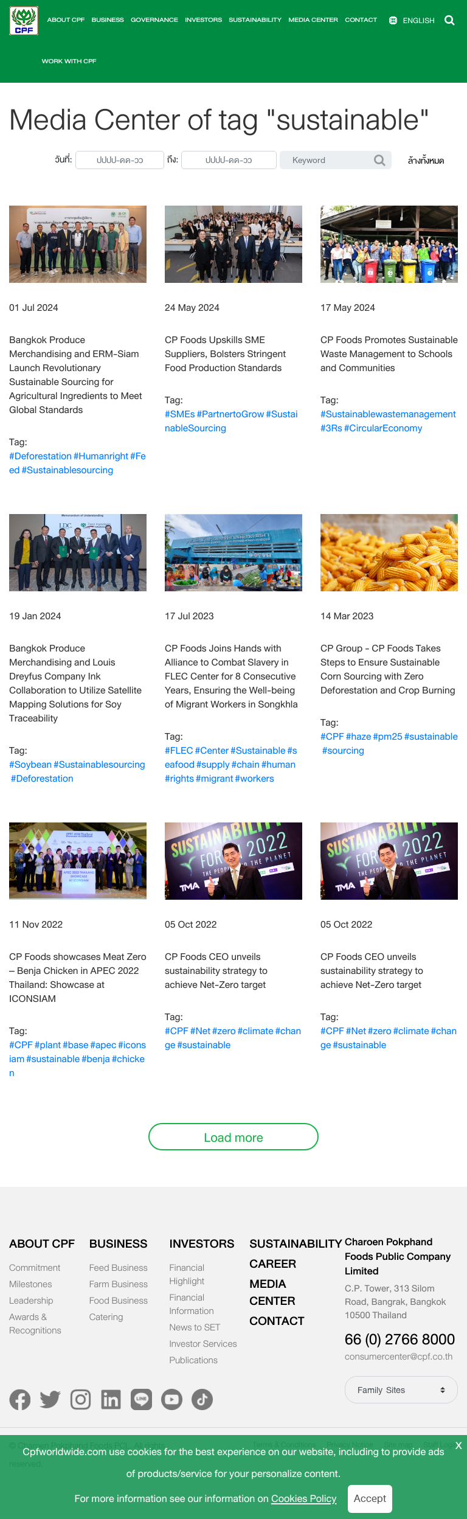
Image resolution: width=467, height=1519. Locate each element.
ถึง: (172, 160)
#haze (359, 737)
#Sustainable (257, 751)
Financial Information (192, 1304)
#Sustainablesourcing (67, 470)
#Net (200, 1031)
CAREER (272, 1264)
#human (278, 765)
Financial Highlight (187, 1275)
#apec (103, 1045)
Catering (106, 1317)
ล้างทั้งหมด (426, 161)
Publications (194, 1361)
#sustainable (431, 737)
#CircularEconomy (383, 428)
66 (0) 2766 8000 (400, 1339)
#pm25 (388, 737)
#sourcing (343, 751)
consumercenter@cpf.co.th (398, 1357)
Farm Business (118, 1284)
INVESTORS (203, 20)
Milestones (30, 1284)
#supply (213, 765)
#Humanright (101, 456)
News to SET (195, 1328)
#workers (254, 779)
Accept (370, 1498)
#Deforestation (40, 456)
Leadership (31, 1301)
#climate (255, 1031)
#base (75, 1045)
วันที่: (63, 160)
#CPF (332, 737)
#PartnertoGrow (230, 414)
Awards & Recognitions (35, 1324)
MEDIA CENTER (313, 20)
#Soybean (30, 765)
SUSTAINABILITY (255, 20)
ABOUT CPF (66, 20)
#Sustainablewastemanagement (388, 414)
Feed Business (118, 1268)
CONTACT (361, 20)
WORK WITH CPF (69, 62)
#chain (246, 765)
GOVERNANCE (154, 20)
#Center (212, 751)
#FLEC (179, 751)
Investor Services (203, 1344)
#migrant (215, 779)
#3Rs (331, 428)
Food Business (118, 1301)
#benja (95, 1059)
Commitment (34, 1268)
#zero (224, 1031)
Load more (233, 1137)
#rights (179, 779)
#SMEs (180, 414)
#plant (48, 1045)
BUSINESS (108, 20)
